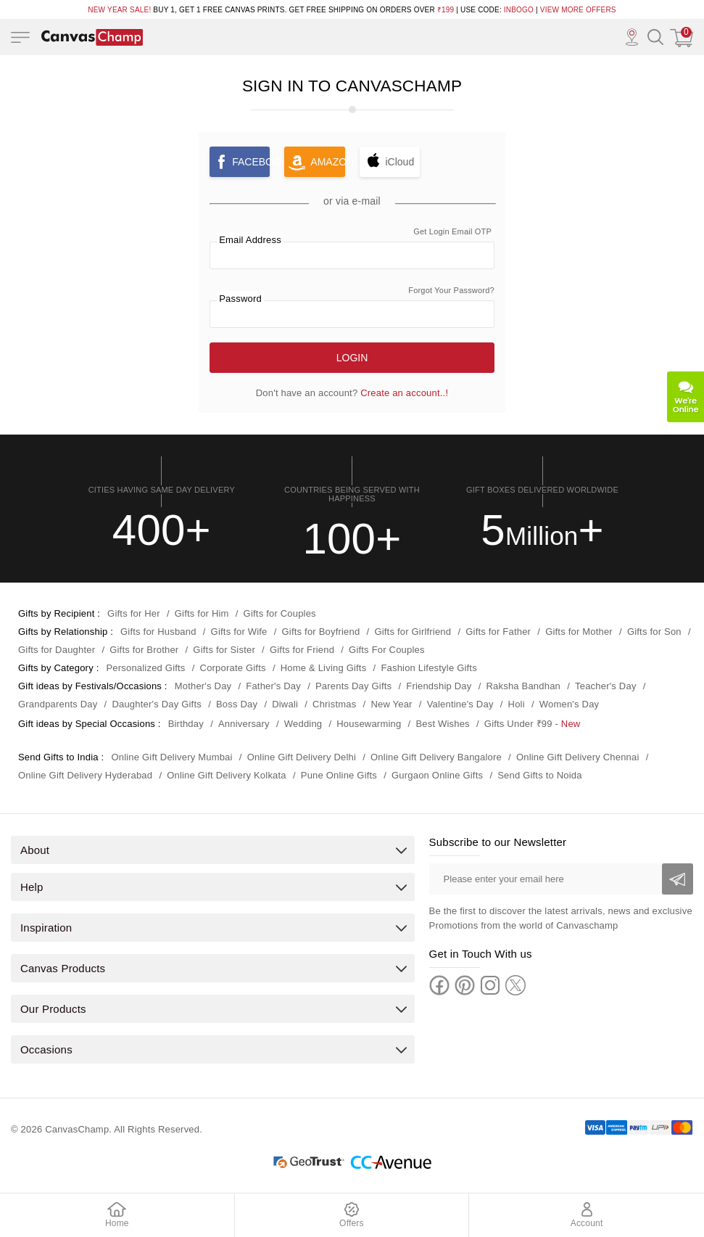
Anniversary (244, 723)
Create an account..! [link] (404, 392)
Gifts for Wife (239, 631)
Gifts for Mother (579, 631)
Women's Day (569, 704)
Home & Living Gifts (324, 667)
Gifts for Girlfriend (412, 631)
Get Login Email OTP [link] (452, 231)
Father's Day (273, 686)
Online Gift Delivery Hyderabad (85, 775)
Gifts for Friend (302, 649)
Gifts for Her (133, 613)
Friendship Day (438, 686)
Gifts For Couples (387, 649)
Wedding (303, 723)
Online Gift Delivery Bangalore (436, 757)
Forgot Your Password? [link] (451, 290)
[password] (352, 314)
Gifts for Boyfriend (321, 631)
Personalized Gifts (145, 667)
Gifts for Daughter (56, 649)
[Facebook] (439, 985)
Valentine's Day (460, 704)
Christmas (334, 704)
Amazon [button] (327, 162)
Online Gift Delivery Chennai (577, 757)
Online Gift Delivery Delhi (301, 757)
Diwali (285, 704)
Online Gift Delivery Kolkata (226, 775)
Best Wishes (442, 723)
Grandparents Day (57, 704)
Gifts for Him (202, 613)
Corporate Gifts (233, 667)
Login (352, 357)
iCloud (400, 162)
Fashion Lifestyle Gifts (429, 667)
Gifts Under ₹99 (518, 723)
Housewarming (368, 723)
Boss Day (236, 704)
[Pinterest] (465, 985)
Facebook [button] (251, 162)
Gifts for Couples (280, 613)
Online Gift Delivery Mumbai (171, 757)
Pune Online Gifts (339, 775)
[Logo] (92, 37)
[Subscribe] (677, 879)
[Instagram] (490, 985)
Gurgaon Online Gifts (437, 775)
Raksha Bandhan (523, 686)
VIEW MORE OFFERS (578, 10)
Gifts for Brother (143, 649)
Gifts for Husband (158, 631)
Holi (516, 704)
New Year (391, 704)
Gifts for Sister (224, 649)
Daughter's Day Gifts (157, 704)
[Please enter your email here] (561, 879)
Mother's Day (203, 686)
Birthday (186, 723)
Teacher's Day (606, 686)
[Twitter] (515, 985)
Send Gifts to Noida (539, 775)
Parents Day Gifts (353, 686)
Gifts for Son (654, 631)
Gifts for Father (498, 631)
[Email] (352, 255)
